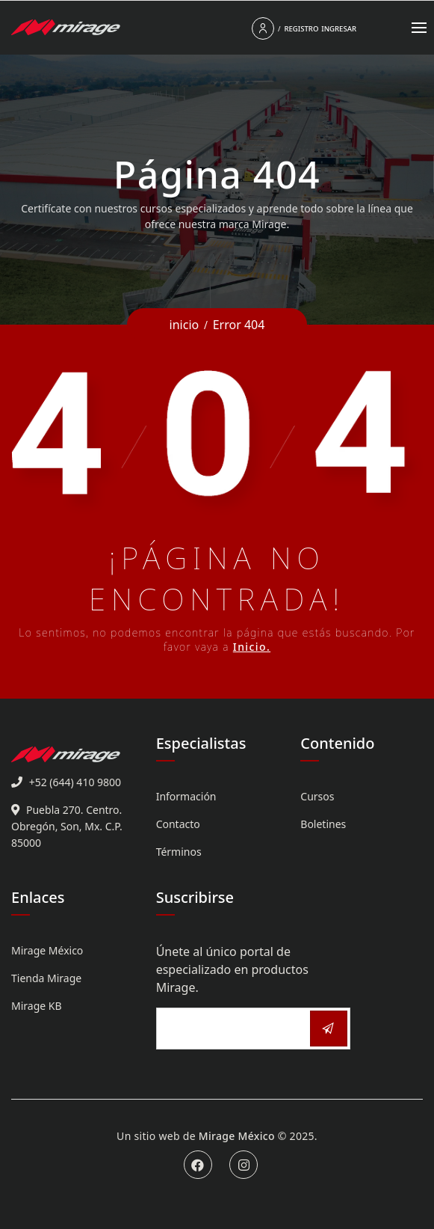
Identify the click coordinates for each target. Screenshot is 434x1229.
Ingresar (338, 29)
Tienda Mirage (46, 978)
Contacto (178, 824)
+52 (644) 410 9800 (75, 782)
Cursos (317, 796)
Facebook (198, 1164)
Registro (301, 29)
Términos (179, 852)
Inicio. (251, 647)
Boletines (323, 824)
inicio (184, 324)
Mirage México (47, 950)
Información (186, 796)
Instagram (243, 1164)
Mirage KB (36, 1006)
